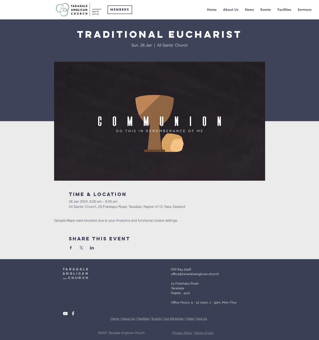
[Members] (120, 9)
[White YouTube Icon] (65, 313)
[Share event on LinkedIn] (92, 247)
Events (156, 318)
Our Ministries (174, 318)
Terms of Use (204, 333)
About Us (128, 318)
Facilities (143, 318)
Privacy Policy (182, 333)
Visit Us (201, 318)
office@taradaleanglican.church (195, 274)
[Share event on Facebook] (71, 247)
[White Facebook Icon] (73, 313)
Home (115, 318)
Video (190, 318)
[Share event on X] (81, 247)
